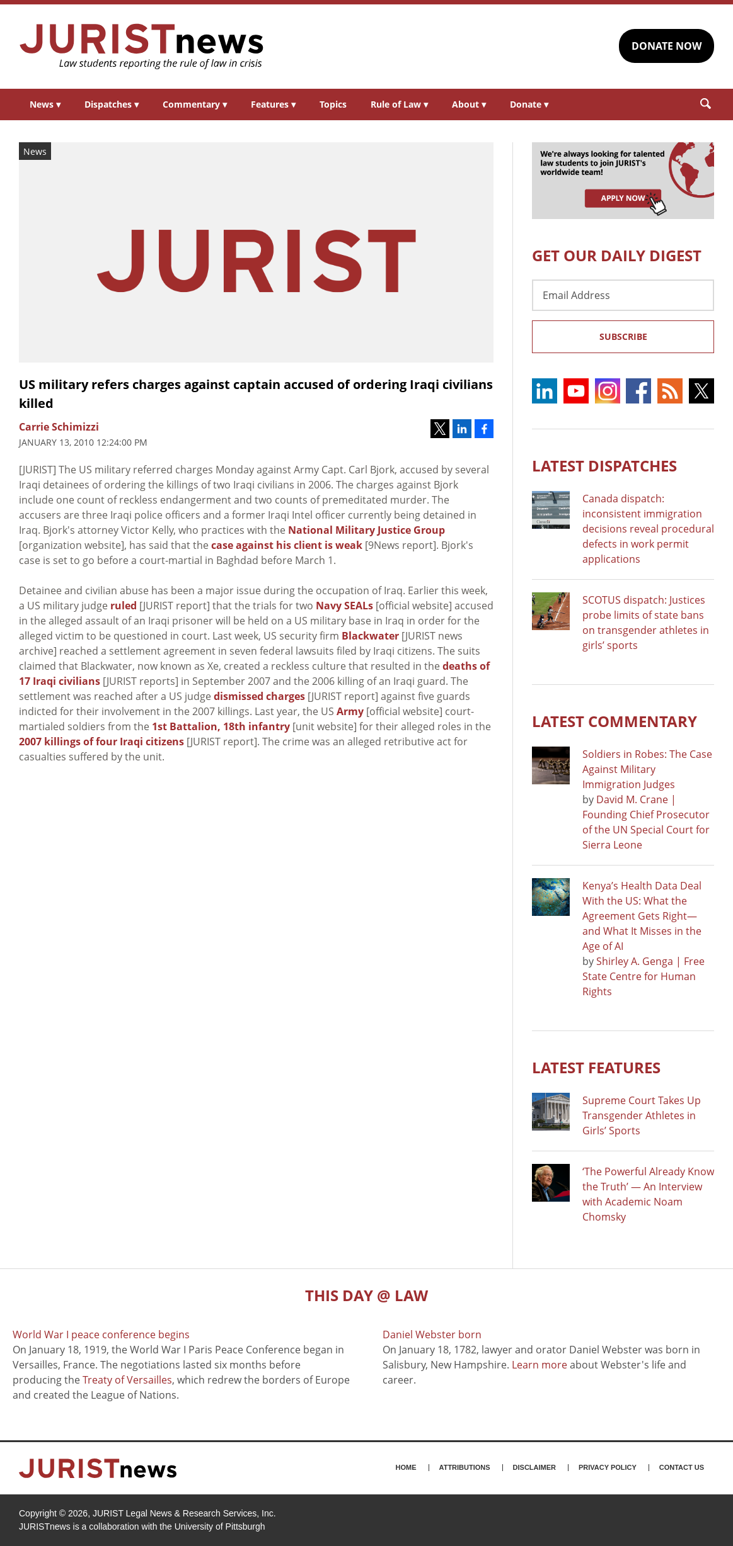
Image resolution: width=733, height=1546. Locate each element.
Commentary (195, 104)
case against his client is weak (286, 545)
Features (273, 104)
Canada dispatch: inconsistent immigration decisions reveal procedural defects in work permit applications (648, 529)
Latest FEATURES (596, 1067)
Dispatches (111, 104)
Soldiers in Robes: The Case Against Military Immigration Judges (647, 769)
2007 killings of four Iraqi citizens (101, 741)
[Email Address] (623, 295)
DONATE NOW (666, 46)
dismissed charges (259, 696)
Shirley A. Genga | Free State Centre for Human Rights (643, 976)
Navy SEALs (344, 605)
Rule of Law (399, 104)
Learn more (539, 1365)
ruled (123, 605)
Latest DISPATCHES (604, 465)
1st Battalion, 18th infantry (221, 726)
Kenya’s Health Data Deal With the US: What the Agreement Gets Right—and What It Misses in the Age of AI (641, 916)
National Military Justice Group (366, 530)
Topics (333, 104)
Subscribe (623, 336)
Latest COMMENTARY (614, 721)
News (45, 104)
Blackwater (370, 636)
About (469, 104)
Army (350, 711)
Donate (529, 104)
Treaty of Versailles (127, 1380)
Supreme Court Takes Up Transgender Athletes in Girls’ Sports (641, 1115)
